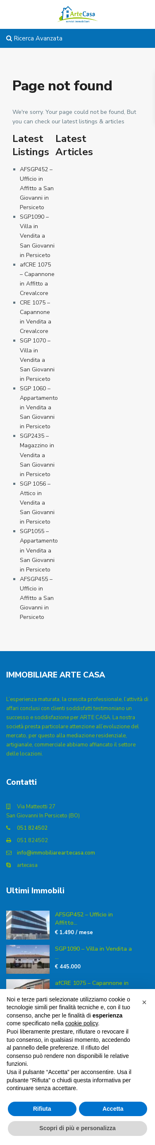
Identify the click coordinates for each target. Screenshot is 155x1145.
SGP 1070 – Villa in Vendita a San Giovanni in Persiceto (37, 359)
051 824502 (32, 828)
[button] (144, 1002)
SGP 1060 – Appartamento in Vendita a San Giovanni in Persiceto (39, 407)
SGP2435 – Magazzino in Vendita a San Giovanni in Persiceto (37, 455)
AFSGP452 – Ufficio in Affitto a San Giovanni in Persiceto (37, 188)
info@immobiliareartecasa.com (56, 853)
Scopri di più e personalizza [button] (77, 1128)
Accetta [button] (113, 1108)
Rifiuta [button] (42, 1108)
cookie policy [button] (81, 1023)
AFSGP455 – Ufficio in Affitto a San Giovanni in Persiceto (37, 598)
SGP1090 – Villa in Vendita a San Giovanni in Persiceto (37, 236)
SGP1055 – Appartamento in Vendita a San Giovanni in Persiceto (39, 550)
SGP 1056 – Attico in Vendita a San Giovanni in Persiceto (37, 503)
